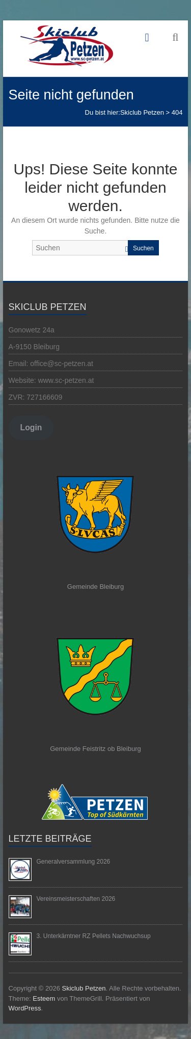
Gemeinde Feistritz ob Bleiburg (95, 748)
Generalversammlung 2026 (74, 861)
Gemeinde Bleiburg (95, 586)
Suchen (143, 248)
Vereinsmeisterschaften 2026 (76, 898)
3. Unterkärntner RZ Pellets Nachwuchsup (94, 936)
